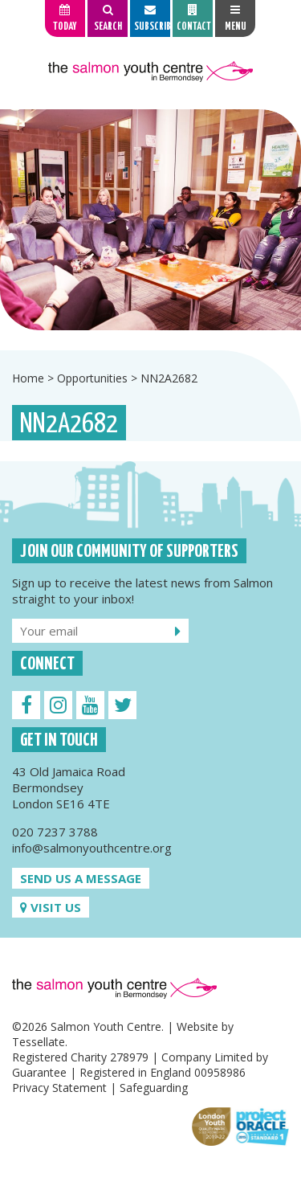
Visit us (50, 907)
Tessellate (38, 1041)
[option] (150, 219)
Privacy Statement (59, 1087)
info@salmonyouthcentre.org (92, 848)
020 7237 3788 (55, 832)
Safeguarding (154, 1087)
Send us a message (80, 878)
